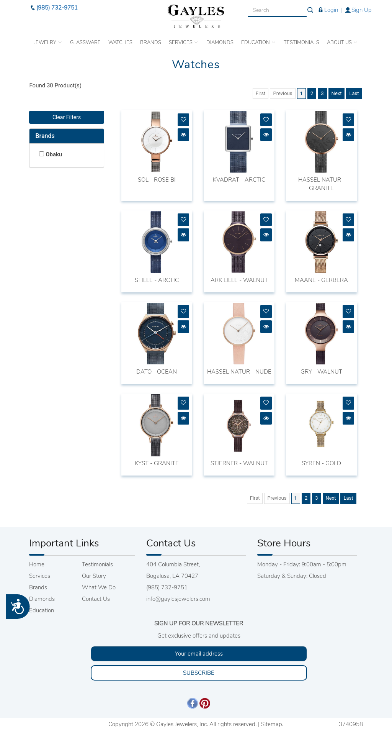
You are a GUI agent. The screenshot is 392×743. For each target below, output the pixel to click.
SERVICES (184, 39)
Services (39, 576)
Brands (44, 135)
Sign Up (358, 6)
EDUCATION (258, 39)
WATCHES (120, 39)
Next (337, 93)
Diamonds (42, 599)
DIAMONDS (220, 39)
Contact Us (96, 599)
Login (327, 6)
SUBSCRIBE (198, 673)
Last (354, 93)
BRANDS (150, 39)
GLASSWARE (85, 39)
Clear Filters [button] (66, 117)
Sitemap (271, 724)
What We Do (99, 587)
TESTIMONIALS (301, 39)
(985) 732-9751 (53, 4)
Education (41, 610)
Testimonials (97, 564)
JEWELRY (48, 39)
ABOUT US (342, 39)
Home (36, 564)
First (261, 93)
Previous (282, 93)
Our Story (94, 576)
